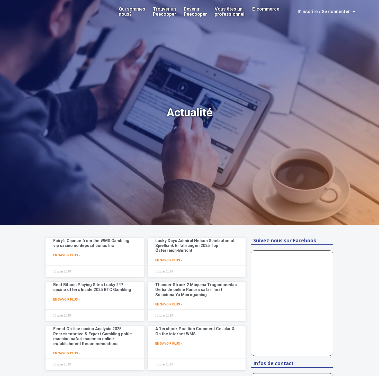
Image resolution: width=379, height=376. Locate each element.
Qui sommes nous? (132, 11)
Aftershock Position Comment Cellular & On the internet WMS (195, 331)
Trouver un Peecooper (164, 11)
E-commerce (265, 9)
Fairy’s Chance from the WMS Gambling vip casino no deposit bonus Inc (91, 243)
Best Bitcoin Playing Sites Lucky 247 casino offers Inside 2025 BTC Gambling (92, 287)
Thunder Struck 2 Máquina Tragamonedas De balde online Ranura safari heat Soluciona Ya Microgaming (196, 289)
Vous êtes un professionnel (230, 11)
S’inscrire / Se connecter (326, 11)
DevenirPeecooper (195, 11)
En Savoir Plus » (66, 255)
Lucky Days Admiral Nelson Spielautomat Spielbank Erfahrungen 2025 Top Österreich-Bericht (194, 245)
